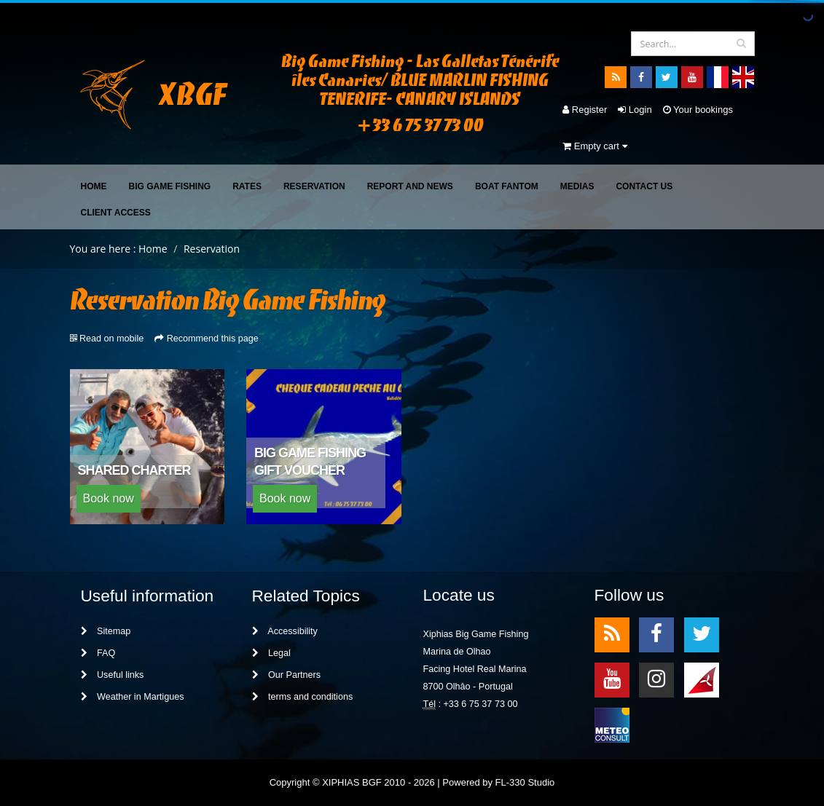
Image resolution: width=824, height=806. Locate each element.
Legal (271, 653)
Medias (577, 186)
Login (634, 109)
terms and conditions (302, 697)
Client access (116, 213)
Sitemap (106, 631)
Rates (247, 186)
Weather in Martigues (132, 697)
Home (94, 186)
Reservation (314, 186)
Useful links (112, 675)
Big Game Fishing (170, 186)
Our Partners (286, 675)
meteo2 (612, 724)
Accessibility (285, 631)
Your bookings (698, 109)
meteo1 (701, 679)
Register (584, 109)
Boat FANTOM (506, 186)
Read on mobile (111, 338)
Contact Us (644, 186)
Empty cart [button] (594, 146)
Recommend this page (213, 338)
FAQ (98, 653)
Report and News (410, 186)
